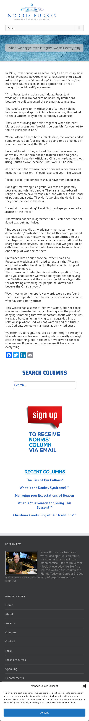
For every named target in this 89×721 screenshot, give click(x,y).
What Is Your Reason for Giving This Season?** (44, 505)
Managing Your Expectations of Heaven (44, 495)
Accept (44, 712)
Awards (10, 623)
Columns (10, 632)
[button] (83, 686)
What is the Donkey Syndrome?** (44, 488)
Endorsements (14, 678)
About (9, 614)
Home (9, 605)
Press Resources (15, 660)
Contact (10, 641)
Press (8, 651)
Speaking (11, 669)
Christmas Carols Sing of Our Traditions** (44, 515)
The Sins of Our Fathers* (44, 480)
